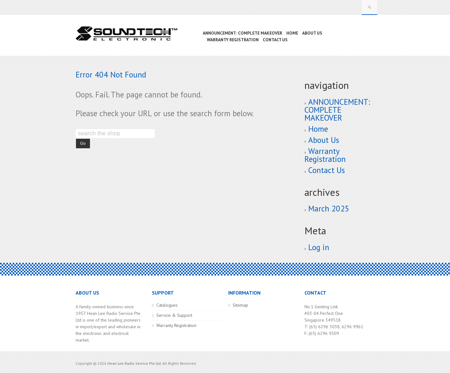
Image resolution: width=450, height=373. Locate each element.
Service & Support (174, 315)
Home (318, 129)
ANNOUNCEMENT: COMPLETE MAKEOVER (337, 110)
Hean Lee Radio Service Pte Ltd (134, 363)
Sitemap (240, 305)
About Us (323, 140)
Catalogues (167, 305)
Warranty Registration (325, 155)
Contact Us (326, 170)
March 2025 (328, 208)
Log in (318, 247)
